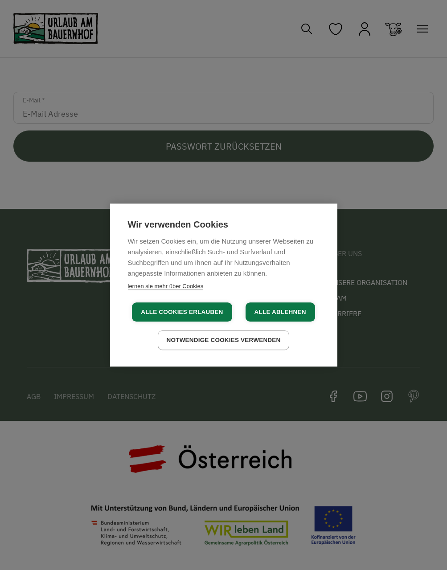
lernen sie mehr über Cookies (166, 286)
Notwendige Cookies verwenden (224, 340)
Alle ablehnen (280, 312)
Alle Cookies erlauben (182, 312)
